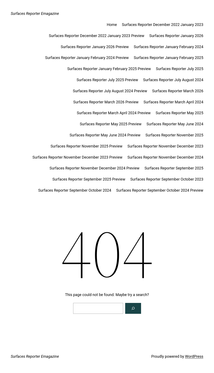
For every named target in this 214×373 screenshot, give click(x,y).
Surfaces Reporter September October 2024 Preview (159, 190)
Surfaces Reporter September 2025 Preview (88, 179)
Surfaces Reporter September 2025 (173, 168)
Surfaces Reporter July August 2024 (173, 80)
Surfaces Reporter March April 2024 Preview (113, 113)
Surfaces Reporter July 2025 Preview (107, 80)
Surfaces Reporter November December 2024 (165, 157)
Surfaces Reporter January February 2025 (168, 57)
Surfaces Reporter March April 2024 (173, 102)
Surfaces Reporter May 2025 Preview (110, 124)
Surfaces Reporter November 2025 (174, 135)
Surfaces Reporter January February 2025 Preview (109, 69)
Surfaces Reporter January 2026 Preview (95, 47)
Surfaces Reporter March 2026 (177, 91)
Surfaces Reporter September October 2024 (74, 190)
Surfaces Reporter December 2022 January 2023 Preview (96, 35)
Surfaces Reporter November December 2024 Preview (94, 168)
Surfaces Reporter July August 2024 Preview (110, 91)
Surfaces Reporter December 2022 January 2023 (162, 24)
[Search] (133, 308)
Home (112, 24)
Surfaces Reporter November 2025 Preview (86, 146)
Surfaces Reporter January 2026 (176, 35)
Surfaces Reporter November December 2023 (165, 146)
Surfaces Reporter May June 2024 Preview (105, 135)
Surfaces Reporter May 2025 (179, 113)
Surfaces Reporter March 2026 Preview (106, 102)
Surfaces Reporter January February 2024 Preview (87, 57)
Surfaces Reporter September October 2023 (166, 179)
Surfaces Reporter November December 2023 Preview (77, 157)
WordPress (194, 356)
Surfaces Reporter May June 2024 (174, 124)
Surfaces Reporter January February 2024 (168, 47)
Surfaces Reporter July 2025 (179, 69)
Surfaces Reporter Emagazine (35, 13)
